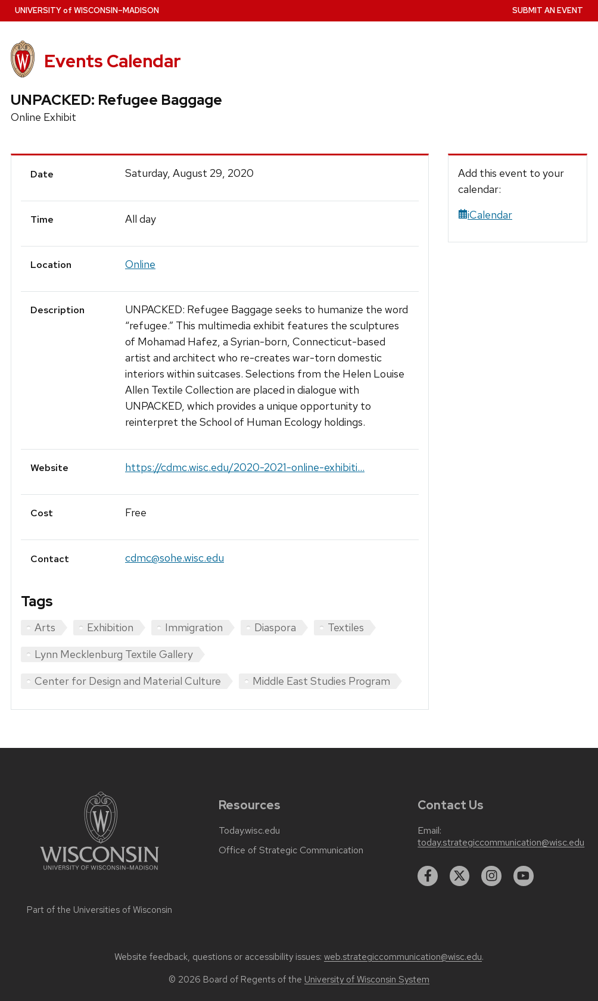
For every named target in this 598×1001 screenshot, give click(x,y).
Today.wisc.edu (249, 831)
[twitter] (460, 876)
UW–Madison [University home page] (87, 10)
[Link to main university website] (99, 872)
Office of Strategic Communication (291, 850)
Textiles (346, 627)
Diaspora (275, 627)
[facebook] (428, 876)
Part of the (99, 910)
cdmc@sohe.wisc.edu (174, 558)
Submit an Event (547, 10)
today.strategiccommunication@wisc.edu (501, 843)
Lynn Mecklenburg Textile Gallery (114, 654)
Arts (45, 627)
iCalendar (485, 215)
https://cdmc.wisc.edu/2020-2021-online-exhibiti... (245, 467)
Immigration (194, 627)
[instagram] (491, 876)
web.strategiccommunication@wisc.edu (403, 957)
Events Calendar (112, 61)
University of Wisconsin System (366, 980)
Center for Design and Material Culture (128, 681)
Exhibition (110, 627)
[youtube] (523, 876)
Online (140, 264)
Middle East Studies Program (321, 681)
